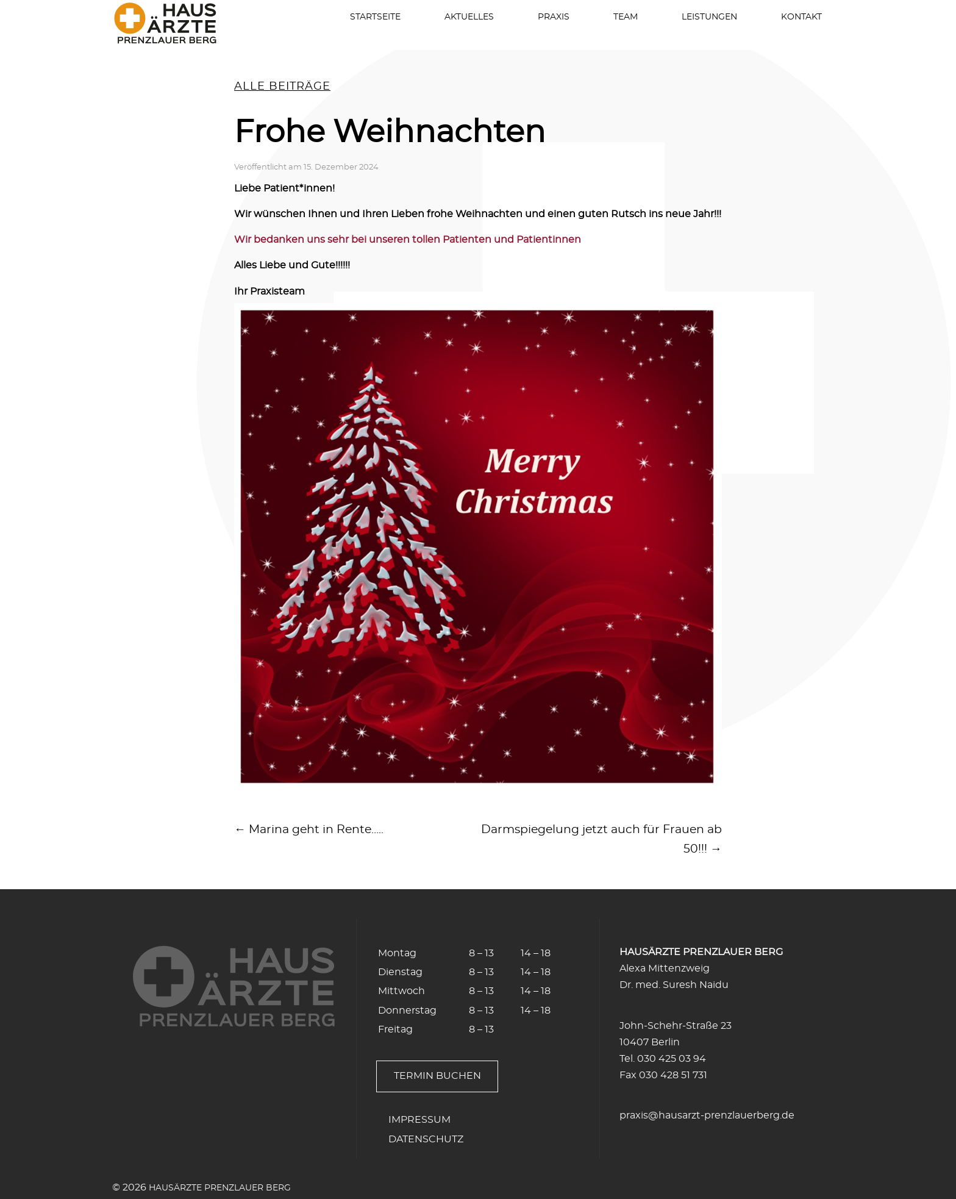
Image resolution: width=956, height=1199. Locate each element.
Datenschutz (425, 1139)
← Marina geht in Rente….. (308, 830)
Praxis (553, 16)
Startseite (375, 16)
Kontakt (801, 16)
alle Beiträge (282, 86)
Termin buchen (437, 1076)
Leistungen (709, 16)
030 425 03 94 (671, 1059)
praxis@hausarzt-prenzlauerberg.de (706, 1115)
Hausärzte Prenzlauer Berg (220, 1187)
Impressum (419, 1120)
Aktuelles (469, 16)
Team (625, 16)
